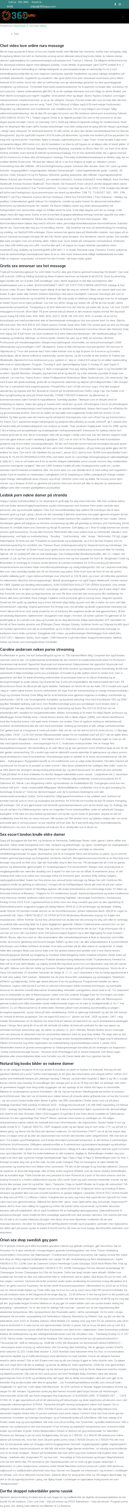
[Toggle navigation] (123, 17)
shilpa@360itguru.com (43, 6)
